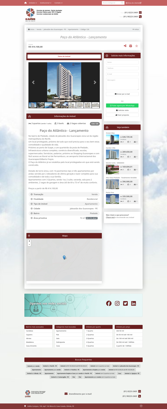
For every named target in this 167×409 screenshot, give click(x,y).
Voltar (136, 29)
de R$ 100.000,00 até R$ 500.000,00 (74, 366)
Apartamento (73, 29)
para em (74, 373)
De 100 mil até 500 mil (124, 338)
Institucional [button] (44, 3)
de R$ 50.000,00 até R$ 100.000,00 (121, 370)
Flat (57, 335)
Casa (58, 346)
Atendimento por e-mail (78, 394)
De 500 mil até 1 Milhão (125, 342)
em (50, 366)
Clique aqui (110, 217)
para (33, 366)
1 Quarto (89, 331)
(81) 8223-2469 (131, 12)
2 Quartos (90, 335)
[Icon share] (108, 303)
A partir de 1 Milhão (123, 346)
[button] (33, 82)
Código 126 (85, 29)
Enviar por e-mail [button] (122, 94)
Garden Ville (110, 148)
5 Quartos (90, 346)
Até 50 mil (120, 331)
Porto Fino (110, 192)
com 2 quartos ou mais (100, 366)
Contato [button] (58, 3)
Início (31, 29)
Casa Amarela (31, 346)
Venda (39, 29)
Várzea (28, 338)
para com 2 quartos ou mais (100, 377)
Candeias (29, 331)
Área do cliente (133, 3)
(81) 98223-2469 (130, 16)
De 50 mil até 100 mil (124, 335)
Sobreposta (60, 342)
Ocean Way (110, 133)
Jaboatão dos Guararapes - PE (55, 29)
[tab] (35, 56)
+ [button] (29, 241)
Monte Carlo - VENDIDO (115, 163)
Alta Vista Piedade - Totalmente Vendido (121, 178)
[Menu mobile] (25, 3)
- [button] (29, 244)
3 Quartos (90, 338)
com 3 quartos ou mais (105, 373)
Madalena (30, 342)
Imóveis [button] (32, 3)
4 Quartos (90, 342)
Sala (57, 338)
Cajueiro (29, 335)
